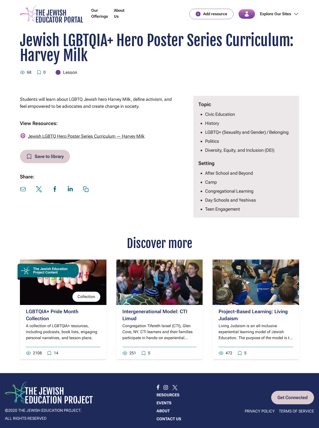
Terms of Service (296, 411)
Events (164, 403)
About (163, 411)
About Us (119, 13)
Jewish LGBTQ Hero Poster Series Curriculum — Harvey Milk (86, 136)
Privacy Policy (260, 411)
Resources (168, 395)
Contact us (169, 419)
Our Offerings (99, 13)
